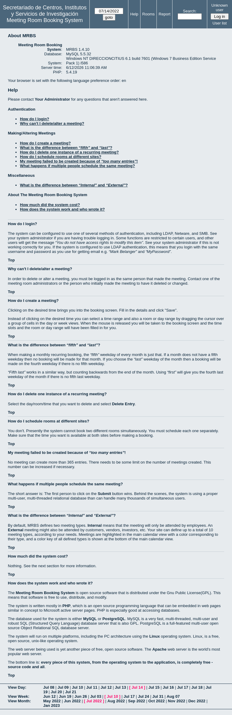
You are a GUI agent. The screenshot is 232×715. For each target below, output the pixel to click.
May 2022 (52, 701)
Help (134, 14)
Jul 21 (70, 692)
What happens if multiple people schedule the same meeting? (77, 165)
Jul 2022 (94, 701)
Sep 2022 (136, 701)
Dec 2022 (196, 701)
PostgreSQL (113, 618)
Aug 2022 (116, 701)
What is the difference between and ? (66, 147)
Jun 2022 (72, 701)
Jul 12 (106, 687)
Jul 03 (95, 696)
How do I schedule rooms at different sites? (60, 156)
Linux (154, 636)
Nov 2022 (176, 701)
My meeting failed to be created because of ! (79, 161)
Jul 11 (91, 687)
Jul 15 (154, 687)
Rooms (148, 14)
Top (11, 260)
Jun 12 (49, 696)
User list (219, 23)
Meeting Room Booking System (45, 20)
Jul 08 (48, 687)
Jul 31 (157, 696)
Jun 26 (81, 696)
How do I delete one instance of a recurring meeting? (69, 152)
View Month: (19, 701)
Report (164, 14)
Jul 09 (63, 687)
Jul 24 (143, 696)
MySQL (90, 618)
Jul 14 (137, 687)
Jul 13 (120, 687)
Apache (159, 649)
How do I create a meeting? (45, 143)
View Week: (18, 696)
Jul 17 (182, 687)
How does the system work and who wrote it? (62, 209)
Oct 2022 (156, 701)
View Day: (17, 687)
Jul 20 (56, 692)
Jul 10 (77, 687)
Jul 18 (197, 687)
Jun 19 (65, 696)
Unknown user (219, 7)
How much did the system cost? (50, 204)
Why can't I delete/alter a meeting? (52, 123)
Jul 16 (168, 687)
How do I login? (34, 119)
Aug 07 (173, 696)
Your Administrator (52, 99)
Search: (190, 11)
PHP (67, 605)
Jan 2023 (51, 705)
